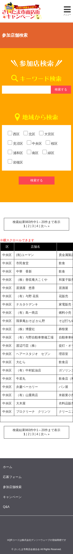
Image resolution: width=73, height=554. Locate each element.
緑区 (48, 153)
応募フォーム (12, 477)
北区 (29, 134)
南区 (33, 153)
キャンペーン (12, 497)
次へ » (45, 226)
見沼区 (15, 143)
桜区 (52, 143)
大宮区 (46, 134)
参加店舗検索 (12, 487)
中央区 (34, 143)
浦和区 (15, 153)
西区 (14, 134)
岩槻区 (15, 162)
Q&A (6, 506)
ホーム (7, 467)
